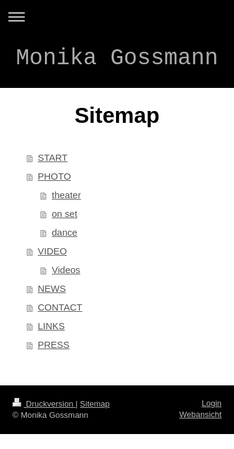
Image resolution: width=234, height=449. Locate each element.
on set (64, 213)
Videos (66, 269)
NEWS (52, 288)
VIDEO (52, 251)
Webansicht (200, 414)
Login (212, 403)
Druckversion (44, 403)
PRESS (54, 344)
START (53, 157)
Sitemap (95, 403)
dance (64, 232)
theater (66, 195)
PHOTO (54, 176)
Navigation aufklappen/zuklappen (117, 16)
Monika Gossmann (117, 58)
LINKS (51, 326)
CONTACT (60, 307)
